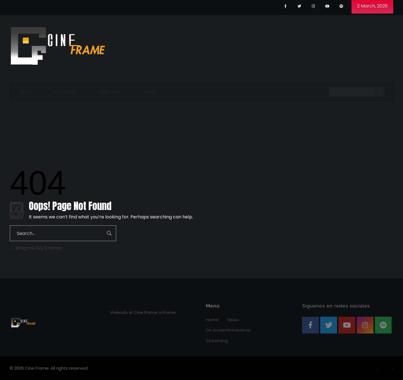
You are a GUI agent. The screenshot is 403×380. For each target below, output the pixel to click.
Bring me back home (35, 248)
